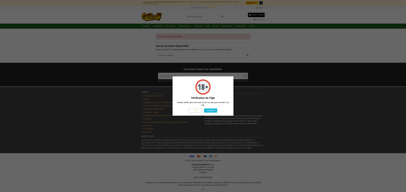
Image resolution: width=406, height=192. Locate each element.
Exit (195, 110)
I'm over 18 (210, 110)
